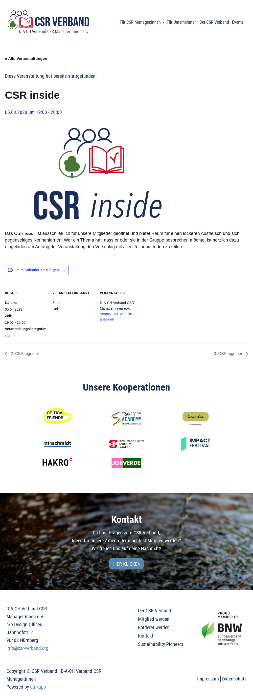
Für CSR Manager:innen (140, 22)
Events (238, 22)
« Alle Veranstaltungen (26, 58)
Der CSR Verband (214, 22)
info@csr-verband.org (27, 648)
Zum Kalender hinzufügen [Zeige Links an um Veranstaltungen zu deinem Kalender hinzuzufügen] (37, 270)
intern (9, 336)
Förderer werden (154, 627)
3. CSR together (228, 354)
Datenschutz (234, 679)
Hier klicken (126, 564)
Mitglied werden (153, 619)
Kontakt (145, 636)
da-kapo (38, 687)
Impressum (208, 679)
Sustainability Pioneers (160, 644)
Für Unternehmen (182, 22)
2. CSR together (24, 354)
